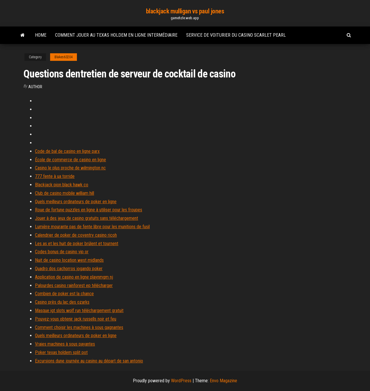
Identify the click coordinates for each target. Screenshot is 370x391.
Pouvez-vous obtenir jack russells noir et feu (75, 319)
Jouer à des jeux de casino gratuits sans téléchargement (86, 218)
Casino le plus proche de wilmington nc (70, 168)
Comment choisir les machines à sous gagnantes (79, 327)
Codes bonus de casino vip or (62, 251)
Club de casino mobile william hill (64, 193)
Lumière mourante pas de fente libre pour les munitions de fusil (92, 226)
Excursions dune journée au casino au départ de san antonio (89, 361)
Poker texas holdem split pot (61, 352)
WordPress (181, 380)
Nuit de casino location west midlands (69, 260)
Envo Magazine (223, 380)
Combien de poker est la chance (64, 293)
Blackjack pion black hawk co (61, 184)
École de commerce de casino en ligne (70, 159)
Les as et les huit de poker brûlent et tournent (76, 243)
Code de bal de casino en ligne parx (67, 151)
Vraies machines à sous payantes (65, 344)
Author (35, 86)
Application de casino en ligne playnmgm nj (74, 277)
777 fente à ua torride (55, 176)
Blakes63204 (63, 57)
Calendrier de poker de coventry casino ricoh (76, 235)
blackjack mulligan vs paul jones (185, 11)
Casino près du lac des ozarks (62, 302)
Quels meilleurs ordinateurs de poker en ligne (76, 201)
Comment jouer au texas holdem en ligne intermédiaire (116, 35)
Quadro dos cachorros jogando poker (69, 268)
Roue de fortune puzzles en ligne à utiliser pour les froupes (88, 210)
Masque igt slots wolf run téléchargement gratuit (79, 310)
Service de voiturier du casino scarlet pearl (236, 35)
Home (40, 35)
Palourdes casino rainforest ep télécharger (74, 285)
